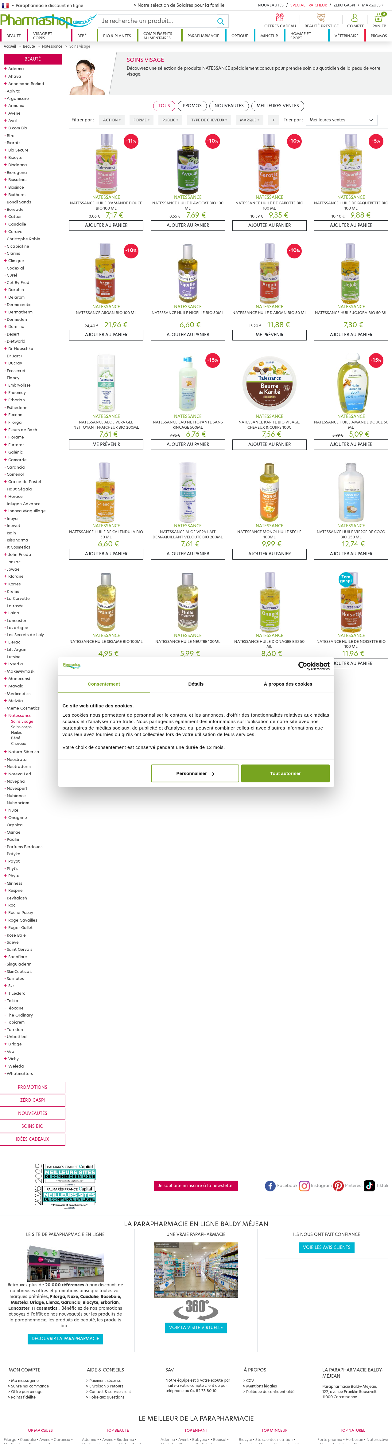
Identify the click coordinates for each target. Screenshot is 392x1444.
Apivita (14, 91)
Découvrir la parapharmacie (65, 1339)
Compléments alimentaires (157, 36)
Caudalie (17, 224)
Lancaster (16, 620)
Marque (248, 120)
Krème (13, 591)
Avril (12, 120)
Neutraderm (19, 766)
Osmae (14, 832)
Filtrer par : (83, 120)
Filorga (15, 422)
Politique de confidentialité (270, 1391)
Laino (13, 613)
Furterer (16, 444)
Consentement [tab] (104, 683)
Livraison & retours (106, 1386)
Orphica (15, 825)
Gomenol (15, 474)
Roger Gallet (20, 927)
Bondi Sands (19, 202)
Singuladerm (19, 964)
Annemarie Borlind (26, 83)
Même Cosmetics (23, 708)
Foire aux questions (106, 1397)
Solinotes (15, 978)
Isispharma (17, 540)
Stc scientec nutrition (274, 1439)
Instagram (315, 1186)
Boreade (15, 209)
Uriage (15, 1044)
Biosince (16, 187)
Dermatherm (20, 312)
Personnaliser (195, 773)
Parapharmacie (203, 35)
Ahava (14, 76)
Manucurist (19, 678)
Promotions (32, 1087)
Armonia (16, 105)
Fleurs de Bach (22, 429)
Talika (12, 1000)
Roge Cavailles (22, 920)
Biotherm (16, 194)
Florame (16, 437)
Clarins (13, 253)
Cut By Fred (18, 282)
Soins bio (32, 1126)
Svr (11, 985)
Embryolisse (19, 385)
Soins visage (22, 721)
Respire (15, 890)
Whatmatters (20, 1073)
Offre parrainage (26, 1391)
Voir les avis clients (327, 1247)
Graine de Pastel (24, 481)
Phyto (13, 875)
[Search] (157, 21)
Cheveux (18, 743)
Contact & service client (110, 1391)
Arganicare (18, 98)
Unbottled (17, 1036)
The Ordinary (20, 1015)
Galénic (15, 452)
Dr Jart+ (15, 356)
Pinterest (348, 1186)
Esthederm (17, 407)
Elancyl (13, 377)
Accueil (10, 46)
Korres (14, 584)
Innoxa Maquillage (27, 510)
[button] (354, 21)
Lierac (14, 642)
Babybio (199, 1439)
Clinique (16, 260)
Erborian (16, 400)
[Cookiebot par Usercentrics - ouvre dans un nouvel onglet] (303, 666)
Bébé (82, 35)
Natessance (52, 46)
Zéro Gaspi (344, 5)
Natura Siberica (23, 751)
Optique (239, 35)
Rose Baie (16, 935)
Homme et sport (300, 36)
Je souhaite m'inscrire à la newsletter (196, 1186)
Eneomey (17, 392)
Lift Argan (16, 649)
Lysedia (15, 664)
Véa (10, 1051)
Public (169, 120)
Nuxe (13, 810)
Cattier (15, 216)
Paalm (13, 839)
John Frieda (19, 554)
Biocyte (15, 157)
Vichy (13, 1058)
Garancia (16, 467)
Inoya (12, 518)
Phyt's (12, 868)
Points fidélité (23, 1397)
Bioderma (17, 164)
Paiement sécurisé (105, 1380)
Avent (183, 1439)
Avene (14, 113)
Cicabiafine (18, 246)
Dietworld (16, 341)
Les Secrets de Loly (25, 634)
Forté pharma (329, 1439)
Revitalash (17, 898)
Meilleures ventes (278, 106)
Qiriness (14, 883)
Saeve (13, 942)
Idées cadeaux (32, 1139)
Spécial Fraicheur (308, 5)
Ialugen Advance (24, 503)
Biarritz (14, 142)
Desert (13, 334)
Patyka (14, 853)
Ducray (15, 363)
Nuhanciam (18, 802)
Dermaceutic (19, 304)
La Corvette (18, 598)
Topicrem (16, 1022)
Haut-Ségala (19, 489)
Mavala (16, 686)
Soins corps (21, 727)
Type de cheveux (207, 120)
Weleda (16, 1066)
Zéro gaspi (32, 1100)
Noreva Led (19, 774)
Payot (14, 861)
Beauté (13, 35)
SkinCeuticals (19, 971)
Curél (12, 275)
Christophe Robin (23, 239)
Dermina (16, 326)
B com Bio (17, 128)
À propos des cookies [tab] (288, 683)
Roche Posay (20, 912)
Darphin (16, 289)
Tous (164, 106)
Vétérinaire (347, 35)
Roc (11, 905)
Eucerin (15, 414)
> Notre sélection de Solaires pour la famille (179, 5)
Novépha (16, 781)
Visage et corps (42, 36)
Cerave (15, 231)
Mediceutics (18, 693)
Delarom (16, 297)
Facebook (281, 1186)
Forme (140, 120)
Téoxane (15, 1008)
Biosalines (17, 179)
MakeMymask (20, 671)
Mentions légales (261, 1386)
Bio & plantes (117, 35)
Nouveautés (271, 5)
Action (110, 120)
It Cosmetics (18, 547)
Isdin (11, 533)
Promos (379, 35)
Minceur (269, 35)
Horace (15, 496)
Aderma (16, 68)
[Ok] (223, 21)
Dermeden (17, 319)
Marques (371, 5)
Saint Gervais (19, 949)
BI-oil (11, 135)
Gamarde (17, 459)
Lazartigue (17, 627)
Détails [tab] (196, 683)
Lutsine (14, 656)
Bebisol (219, 1439)
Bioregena (17, 172)
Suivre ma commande (30, 1386)
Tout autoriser (285, 773)
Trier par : (293, 120)
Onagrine (17, 817)
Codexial (15, 268)
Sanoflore (17, 956)
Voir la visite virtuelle (196, 1328)
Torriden (15, 1029)
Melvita (15, 700)
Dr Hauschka (20, 348)
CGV (250, 1380)
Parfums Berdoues (24, 846)
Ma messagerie (25, 1380)
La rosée (15, 605)
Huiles (16, 732)
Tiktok (376, 1186)
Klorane (16, 576)
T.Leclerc (16, 993)
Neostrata (17, 759)
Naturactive (377, 1439)
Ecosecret (16, 370)
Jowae (13, 569)
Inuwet (13, 525)
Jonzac (14, 562)
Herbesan (354, 1439)
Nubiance (16, 795)
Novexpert (17, 788)
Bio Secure (18, 150)
